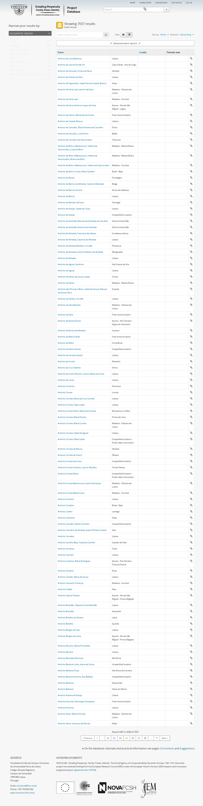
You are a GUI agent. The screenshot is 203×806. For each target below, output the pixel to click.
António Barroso (65, 652)
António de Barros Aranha (70, 190)
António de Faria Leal (68, 99)
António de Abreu (66, 282)
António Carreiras (66, 548)
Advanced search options (125, 43)
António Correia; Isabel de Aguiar (73, 433)
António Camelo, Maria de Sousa (73, 576)
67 (139, 738)
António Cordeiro (66, 505)
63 (114, 738)
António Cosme (65, 392)
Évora (12, 66)
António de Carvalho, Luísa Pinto (73, 133)
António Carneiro (66, 554)
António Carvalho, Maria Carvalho (73, 523)
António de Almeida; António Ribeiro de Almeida (80, 252)
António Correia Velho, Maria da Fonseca (77, 411)
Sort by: (155, 34)
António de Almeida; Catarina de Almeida (77, 239)
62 (108, 738)
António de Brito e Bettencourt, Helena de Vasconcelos (83, 165)
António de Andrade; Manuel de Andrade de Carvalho (83, 221)
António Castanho (66, 517)
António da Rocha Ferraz (69, 320)
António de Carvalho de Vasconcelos (75, 139)
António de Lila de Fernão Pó (71, 64)
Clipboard (190, 9)
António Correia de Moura (70, 448)
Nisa (11, 58)
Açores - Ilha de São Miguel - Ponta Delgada (29, 75)
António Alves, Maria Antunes (71, 713)
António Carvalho (66, 536)
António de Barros (66, 196)
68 (145, 738)
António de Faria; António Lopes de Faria (77, 105)
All (10, 37)
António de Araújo (66, 214)
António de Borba (66, 177)
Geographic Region (21, 33)
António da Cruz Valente (69, 367)
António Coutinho (66, 386)
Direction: (174, 34)
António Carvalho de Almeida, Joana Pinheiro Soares (82, 530)
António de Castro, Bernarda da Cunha (76, 115)
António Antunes (66, 707)
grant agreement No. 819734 (82, 770)
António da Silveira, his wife (70, 298)
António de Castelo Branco (70, 121)
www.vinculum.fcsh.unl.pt (22, 792)
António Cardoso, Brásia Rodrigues (74, 561)
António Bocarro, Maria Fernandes (74, 645)
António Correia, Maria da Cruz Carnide (76, 398)
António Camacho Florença (70, 583)
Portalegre (14, 46)
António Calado (65, 589)
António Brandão (66, 611)
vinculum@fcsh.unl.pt (26, 785)
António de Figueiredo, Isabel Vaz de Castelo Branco (82, 83)
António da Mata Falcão (69, 336)
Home (132, 2)
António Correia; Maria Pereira (72, 417)
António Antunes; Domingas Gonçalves (76, 701)
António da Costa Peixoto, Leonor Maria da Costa (81, 373)
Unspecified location (19, 54)
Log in (189, 2)
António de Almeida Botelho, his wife (75, 245)
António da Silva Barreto (69, 305)
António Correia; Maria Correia (72, 423)
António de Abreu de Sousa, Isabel (74, 276)
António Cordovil (66, 499)
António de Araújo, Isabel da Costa (74, 208)
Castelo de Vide (16, 70)
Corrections (145, 2)
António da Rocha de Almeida (71, 330)
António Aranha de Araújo (70, 695)
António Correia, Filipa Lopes (71, 404)
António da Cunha (66, 361)
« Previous (87, 738)
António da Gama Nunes (69, 349)
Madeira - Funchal (17, 50)
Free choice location (18, 62)
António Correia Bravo (68, 473)
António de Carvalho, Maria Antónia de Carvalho (80, 127)
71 (157, 738)
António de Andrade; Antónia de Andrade (77, 227)
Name (60, 52)
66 (133, 738)
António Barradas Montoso (70, 658)
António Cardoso (66, 570)
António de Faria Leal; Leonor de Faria (75, 89)
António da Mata (66, 342)
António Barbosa (66, 682)
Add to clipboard (191, 58)
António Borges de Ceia (69, 629)
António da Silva (65, 314)
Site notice (176, 2)
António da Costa (66, 380)
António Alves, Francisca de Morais (74, 723)
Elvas (11, 79)
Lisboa (12, 42)
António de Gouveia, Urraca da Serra (75, 70)
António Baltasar (65, 689)
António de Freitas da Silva (70, 77)
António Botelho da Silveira (70, 617)
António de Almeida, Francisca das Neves (77, 233)
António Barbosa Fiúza (68, 670)
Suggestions (161, 2)
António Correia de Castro (70, 455)
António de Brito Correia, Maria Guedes (76, 171)
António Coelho (65, 511)
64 (120, 738)
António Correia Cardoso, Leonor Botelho (77, 467)
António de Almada (67, 258)
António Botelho (65, 623)
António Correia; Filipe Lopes (71, 439)
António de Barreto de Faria (71, 202)
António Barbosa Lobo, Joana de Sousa (76, 664)
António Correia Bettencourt (71, 493)
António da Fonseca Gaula (70, 355)
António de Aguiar (66, 270)
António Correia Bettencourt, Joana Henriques (79, 483)
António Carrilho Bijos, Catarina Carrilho (76, 542)
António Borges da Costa (69, 636)
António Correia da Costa (69, 461)
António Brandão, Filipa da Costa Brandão (77, 605)
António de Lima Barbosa (70, 58)
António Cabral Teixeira (69, 595)
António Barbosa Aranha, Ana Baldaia (75, 676)
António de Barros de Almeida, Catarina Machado (81, 183)
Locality (143, 52)
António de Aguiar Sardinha (71, 264)
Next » (165, 738)
